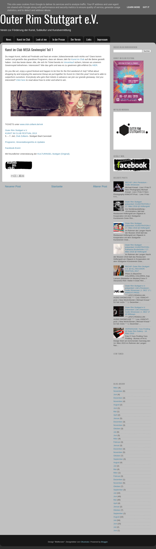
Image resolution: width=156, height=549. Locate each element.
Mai (115, 411)
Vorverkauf (69, 62)
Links (88, 39)
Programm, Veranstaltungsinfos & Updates (25, 142)
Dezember (117, 398)
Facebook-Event (12, 148)
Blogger (104, 542)
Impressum (102, 39)
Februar (116, 442)
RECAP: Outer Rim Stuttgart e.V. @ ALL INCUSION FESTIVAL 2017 (137, 268)
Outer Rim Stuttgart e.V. (49, 18)
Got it (146, 7)
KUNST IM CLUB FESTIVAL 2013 (21, 133)
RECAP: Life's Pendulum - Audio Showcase (136, 183)
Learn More (133, 7)
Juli (114, 432)
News (8, 39)
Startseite (57, 186)
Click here (21, 80)
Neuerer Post (13, 186)
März (115, 388)
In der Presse (58, 39)
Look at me (41, 39)
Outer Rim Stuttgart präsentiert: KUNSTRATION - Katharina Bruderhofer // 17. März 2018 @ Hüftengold (137, 248)
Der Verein (76, 39)
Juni (115, 394)
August (116, 405)
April (115, 415)
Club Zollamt (22, 136)
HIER (94, 65)
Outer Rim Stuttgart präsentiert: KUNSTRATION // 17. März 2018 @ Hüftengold (137, 204)
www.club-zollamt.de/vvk (31, 124)
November (117, 391)
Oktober (116, 429)
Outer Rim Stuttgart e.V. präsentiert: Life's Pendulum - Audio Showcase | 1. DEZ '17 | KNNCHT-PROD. (138, 289)
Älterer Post (100, 186)
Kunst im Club (23, 39)
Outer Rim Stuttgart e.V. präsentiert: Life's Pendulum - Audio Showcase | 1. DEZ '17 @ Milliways (137, 310)
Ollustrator (85, 542)
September (118, 459)
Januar (116, 418)
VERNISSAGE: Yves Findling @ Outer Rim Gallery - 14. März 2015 (137, 331)
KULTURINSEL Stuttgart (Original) (53, 154)
